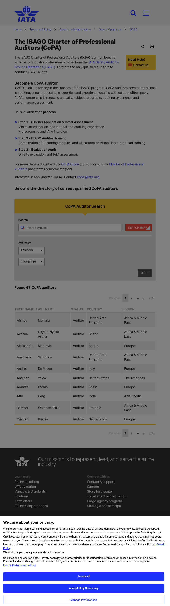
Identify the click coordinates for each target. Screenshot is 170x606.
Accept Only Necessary (84, 595)
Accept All (83, 583)
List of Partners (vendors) (19, 572)
